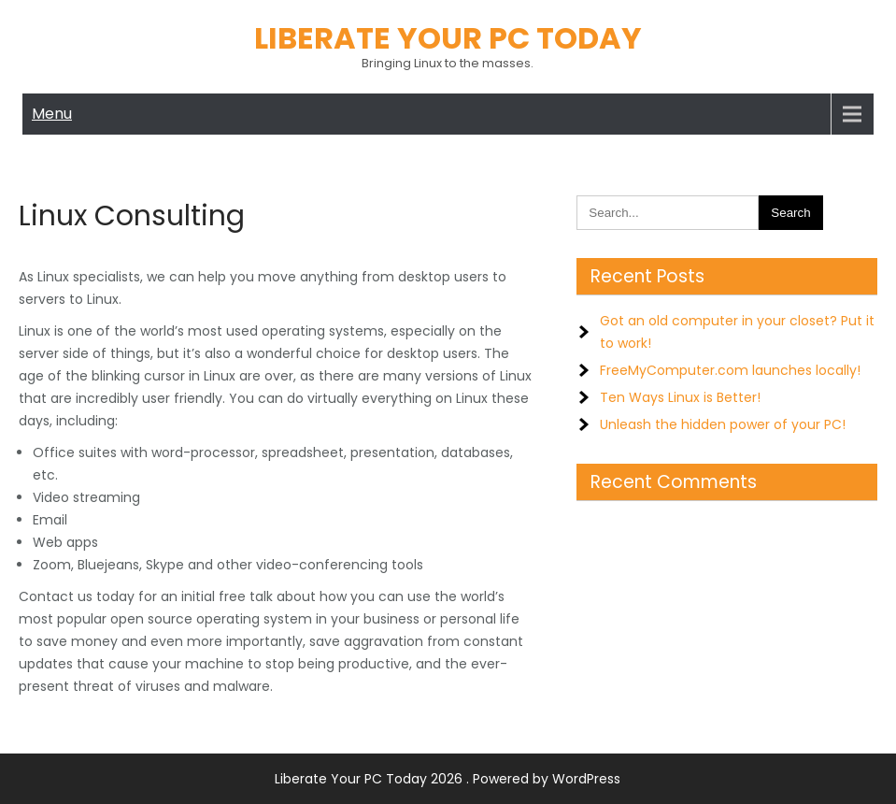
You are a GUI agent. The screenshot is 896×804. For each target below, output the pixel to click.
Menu (52, 113)
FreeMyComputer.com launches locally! (730, 370)
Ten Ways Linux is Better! (680, 397)
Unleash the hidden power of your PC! (723, 424)
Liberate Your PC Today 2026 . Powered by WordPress (447, 778)
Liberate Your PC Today (448, 38)
